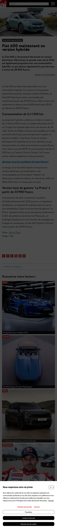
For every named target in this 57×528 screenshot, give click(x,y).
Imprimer (37, 506)
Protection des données (24, 506)
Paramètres (28, 512)
